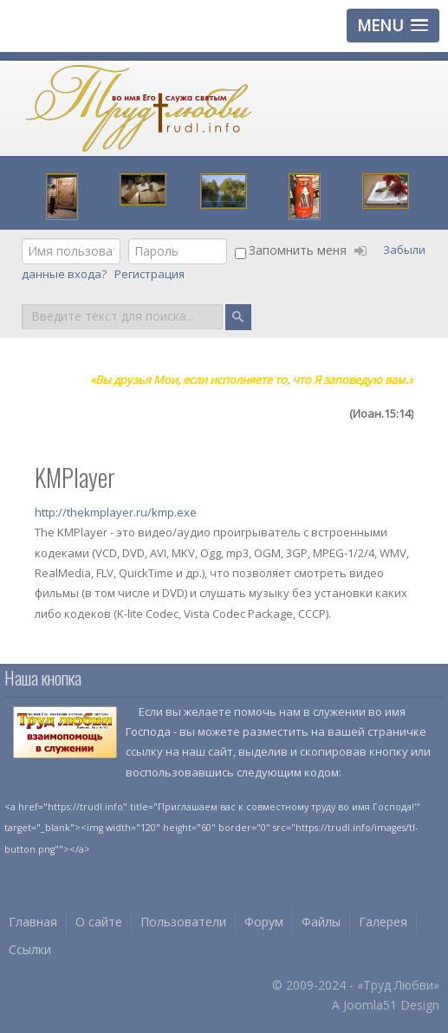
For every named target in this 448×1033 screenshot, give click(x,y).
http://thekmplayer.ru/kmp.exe (116, 512)
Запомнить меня (298, 250)
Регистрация (150, 274)
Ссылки (30, 949)
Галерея (383, 921)
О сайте (98, 921)
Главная (33, 921)
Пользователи (183, 921)
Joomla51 (370, 1005)
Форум (263, 921)
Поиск (22, 302)
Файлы (321, 921)
